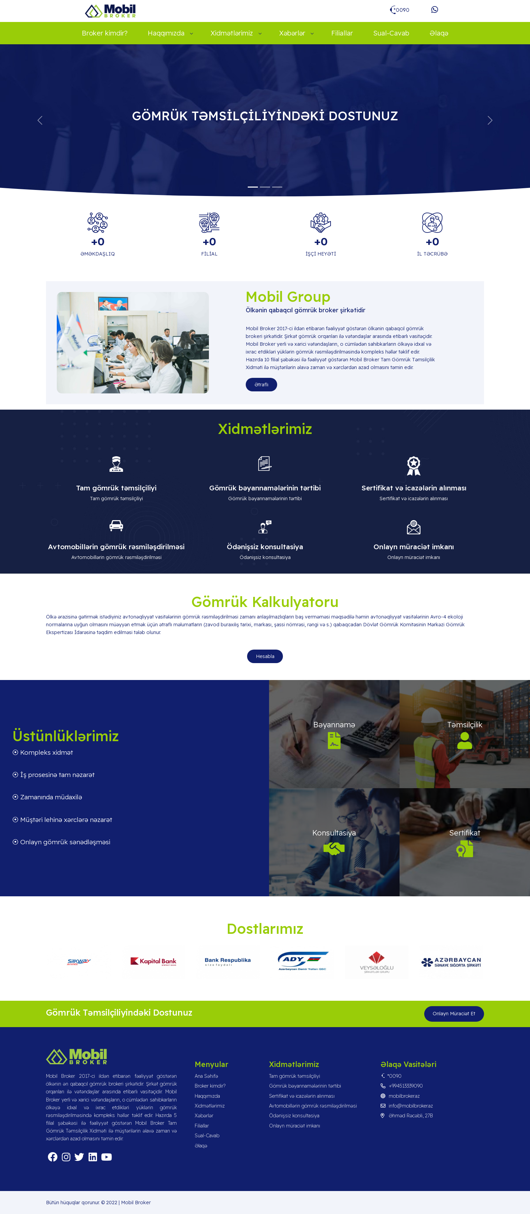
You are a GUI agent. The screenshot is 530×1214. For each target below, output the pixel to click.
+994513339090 (402, 1086)
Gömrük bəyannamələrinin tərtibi (305, 1086)
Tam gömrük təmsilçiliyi (294, 1076)
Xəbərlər (292, 33)
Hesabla (265, 656)
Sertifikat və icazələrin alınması (302, 1096)
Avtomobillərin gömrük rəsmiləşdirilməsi (313, 1106)
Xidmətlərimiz (232, 33)
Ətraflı (261, 385)
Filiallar (342, 33)
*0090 (391, 1076)
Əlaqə (439, 33)
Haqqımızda (166, 33)
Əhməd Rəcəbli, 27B (407, 1116)
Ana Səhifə (206, 1076)
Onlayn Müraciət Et (454, 1014)
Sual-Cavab (391, 33)
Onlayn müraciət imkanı (294, 1126)
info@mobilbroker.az (407, 1106)
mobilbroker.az (400, 1096)
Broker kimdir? (104, 33)
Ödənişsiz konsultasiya (294, 1116)
